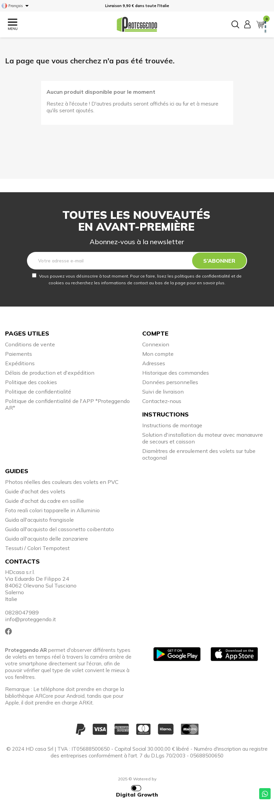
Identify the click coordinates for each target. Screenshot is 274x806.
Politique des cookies (31, 382)
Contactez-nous (161, 401)
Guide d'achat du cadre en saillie (44, 500)
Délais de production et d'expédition (49, 372)
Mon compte (158, 353)
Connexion (155, 344)
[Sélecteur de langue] (16, 6)
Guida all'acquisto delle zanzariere (46, 538)
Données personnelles (170, 382)
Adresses (153, 363)
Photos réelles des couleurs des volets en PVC (62, 482)
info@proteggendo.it (30, 619)
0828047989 (22, 612)
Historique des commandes (175, 372)
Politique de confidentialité (38, 391)
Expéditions (20, 363)
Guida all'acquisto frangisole (39, 519)
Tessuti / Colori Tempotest (37, 548)
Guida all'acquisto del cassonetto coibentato (59, 529)
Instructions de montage (172, 425)
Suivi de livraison (163, 391)
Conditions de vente (30, 344)
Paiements (18, 353)
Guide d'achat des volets (35, 491)
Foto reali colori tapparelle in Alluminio (52, 510)
